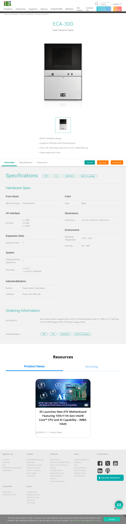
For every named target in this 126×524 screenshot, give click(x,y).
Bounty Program (80, 470)
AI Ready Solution (56, 470)
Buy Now (103, 162)
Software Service (80, 473)
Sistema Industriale (33, 468)
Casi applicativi (32, 492)
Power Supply (31, 473)
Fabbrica (53, 478)
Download (117, 162)
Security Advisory (80, 468)
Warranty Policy (79, 476)
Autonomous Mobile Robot (60, 462)
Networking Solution (57, 473)
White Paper (31, 503)
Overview (9, 162)
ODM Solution (55, 459)
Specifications (25, 162)
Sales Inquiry (7, 492)
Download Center (33, 497)
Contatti (89, 162)
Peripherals (31, 476)
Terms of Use (95, 520)
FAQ (75, 465)
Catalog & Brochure (34, 495)
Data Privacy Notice (78, 520)
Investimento (7, 470)
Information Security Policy (12, 468)
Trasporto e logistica (57, 481)
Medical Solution (56, 476)
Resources (42, 162)
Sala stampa (31, 500)
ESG (3, 465)
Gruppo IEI (6, 462)
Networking (31, 462)
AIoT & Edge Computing (35, 459)
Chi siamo (5, 459)
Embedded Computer (34, 465)
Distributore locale (9, 495)
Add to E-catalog (87, 176)
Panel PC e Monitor (33, 470)
